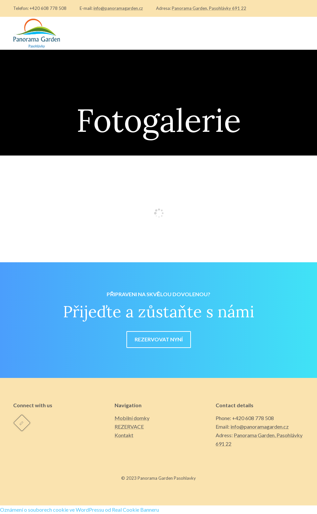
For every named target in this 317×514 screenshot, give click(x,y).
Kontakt (124, 435)
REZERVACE (129, 426)
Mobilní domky (132, 418)
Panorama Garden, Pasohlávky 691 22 (209, 8)
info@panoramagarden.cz (118, 8)
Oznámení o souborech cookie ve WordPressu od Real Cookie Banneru (79, 509)
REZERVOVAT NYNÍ (159, 339)
